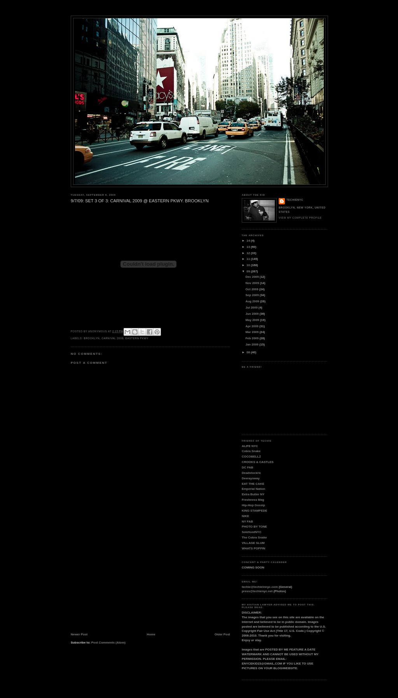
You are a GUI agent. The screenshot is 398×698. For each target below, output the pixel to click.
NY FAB (247, 521)
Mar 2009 (253, 332)
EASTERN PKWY (137, 338)
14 (248, 240)
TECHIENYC (294, 199)
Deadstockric (251, 473)
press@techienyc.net (257, 591)
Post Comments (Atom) (108, 642)
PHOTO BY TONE (254, 526)
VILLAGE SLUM (253, 543)
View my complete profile (300, 217)
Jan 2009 (253, 344)
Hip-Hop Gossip (253, 505)
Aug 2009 (253, 301)
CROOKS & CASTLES (258, 462)
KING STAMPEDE (254, 510)
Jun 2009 (253, 314)
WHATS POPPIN (253, 548)
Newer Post (79, 634)
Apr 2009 (253, 326)
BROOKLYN (92, 338)
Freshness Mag (253, 500)
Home (151, 634)
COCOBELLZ (251, 456)
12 (248, 253)
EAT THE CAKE (253, 484)
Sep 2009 (253, 295)
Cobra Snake (251, 451)
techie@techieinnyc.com (260, 587)
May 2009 (253, 320)
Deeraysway (251, 478)
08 (248, 352)
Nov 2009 (253, 283)
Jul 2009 (252, 307)
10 (248, 265)
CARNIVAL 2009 (112, 338)
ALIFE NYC (250, 446)
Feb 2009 (253, 338)
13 (248, 247)
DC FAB (247, 467)
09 (248, 271)
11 (248, 259)
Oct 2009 (252, 289)
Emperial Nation (253, 489)
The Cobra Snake (254, 537)
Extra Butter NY (253, 494)
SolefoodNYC (252, 532)
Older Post (222, 634)
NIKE (245, 516)
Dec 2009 (253, 277)
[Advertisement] (129, 580)
